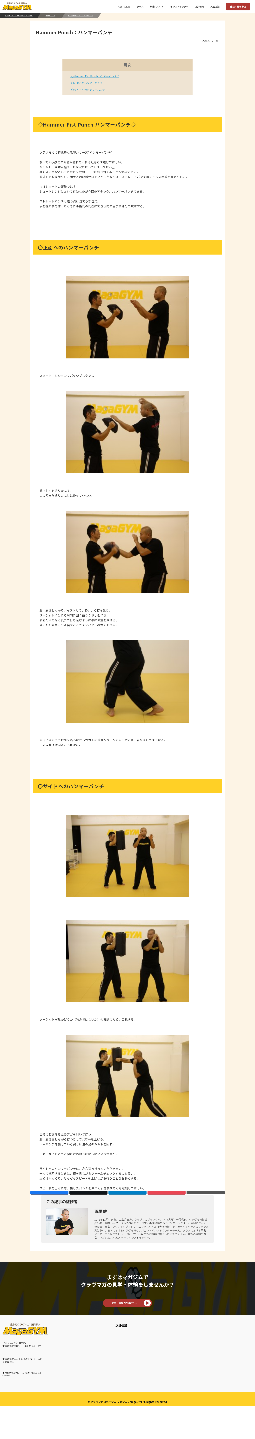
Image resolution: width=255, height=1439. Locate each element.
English (236, 1361)
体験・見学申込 (238, 6)
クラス (155, 1338)
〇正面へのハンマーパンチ (87, 83)
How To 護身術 (83, 1356)
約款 (234, 1356)
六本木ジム (8, 1368)
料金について (204, 1345)
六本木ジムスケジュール (123, 1350)
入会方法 (202, 1338)
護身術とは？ (50, 15)
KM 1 (154, 1345)
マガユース (157, 1415)
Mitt (154, 1366)
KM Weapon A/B (161, 1372)
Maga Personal (160, 1404)
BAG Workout (159, 1377)
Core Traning (159, 1393)
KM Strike (157, 1361)
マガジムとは (82, 1338)
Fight (154, 1399)
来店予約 (201, 1350)
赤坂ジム (7, 1382)
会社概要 (237, 1338)
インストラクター (84, 1345)
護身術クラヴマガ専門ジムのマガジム (19, 15)
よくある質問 (239, 1345)
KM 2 (154, 1350)
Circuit (155, 1383)
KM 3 (154, 1356)
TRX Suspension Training (166, 1388)
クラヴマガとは (83, 1361)
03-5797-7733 (7, 1388)
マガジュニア (159, 1409)
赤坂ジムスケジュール (121, 1361)
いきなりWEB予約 (206, 1356)
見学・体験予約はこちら (124, 1315)
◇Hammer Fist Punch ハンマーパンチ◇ (95, 76)
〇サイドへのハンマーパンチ (88, 90)
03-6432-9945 (7, 1374)
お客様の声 (80, 1350)
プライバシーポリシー (127, 1430)
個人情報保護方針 (242, 1350)
